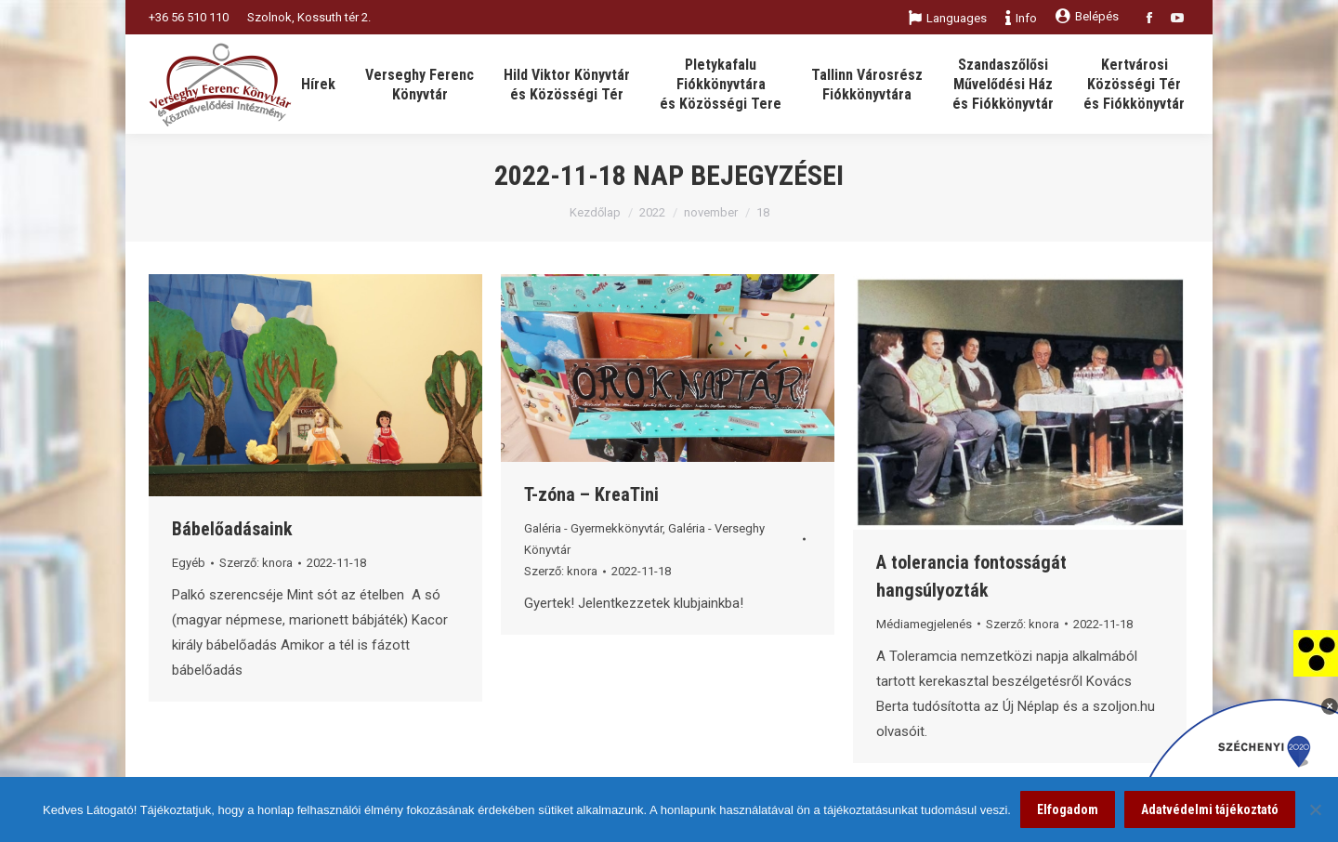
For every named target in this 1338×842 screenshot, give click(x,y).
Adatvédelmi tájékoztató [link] (1210, 809)
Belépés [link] (1087, 16)
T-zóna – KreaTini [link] (591, 494)
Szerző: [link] (256, 563)
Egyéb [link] (188, 563)
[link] (1315, 652)
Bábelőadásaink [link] (232, 529)
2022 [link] (652, 212)
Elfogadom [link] (1067, 809)
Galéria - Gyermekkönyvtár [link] (593, 528)
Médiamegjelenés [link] (924, 624)
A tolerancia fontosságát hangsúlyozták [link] (971, 576)
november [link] (711, 212)
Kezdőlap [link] (595, 212)
